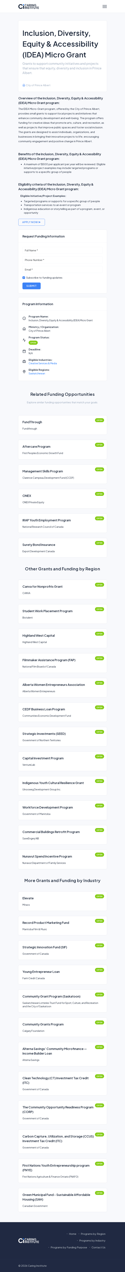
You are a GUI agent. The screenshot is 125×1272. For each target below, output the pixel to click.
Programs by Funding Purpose (67, 1247)
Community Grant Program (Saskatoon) (51, 996)
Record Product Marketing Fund (45, 923)
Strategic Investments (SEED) (44, 734)
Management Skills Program (42, 471)
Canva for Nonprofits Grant (42, 586)
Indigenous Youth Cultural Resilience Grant (53, 783)
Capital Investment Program (43, 758)
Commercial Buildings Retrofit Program (51, 832)
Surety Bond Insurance (38, 545)
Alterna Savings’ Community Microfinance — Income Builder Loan (54, 1051)
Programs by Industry (90, 1240)
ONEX (26, 496)
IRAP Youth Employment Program (46, 520)
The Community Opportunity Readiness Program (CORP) (57, 1109)
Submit (31, 285)
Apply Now (31, 222)
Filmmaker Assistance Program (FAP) (48, 660)
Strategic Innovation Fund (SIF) (44, 947)
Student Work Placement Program (47, 611)
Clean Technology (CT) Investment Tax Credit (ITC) (55, 1080)
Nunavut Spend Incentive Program (47, 856)
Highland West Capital (38, 635)
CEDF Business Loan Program (43, 709)
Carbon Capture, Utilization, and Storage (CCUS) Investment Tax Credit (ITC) (58, 1138)
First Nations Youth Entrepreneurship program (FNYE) (56, 1167)
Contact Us (96, 1247)
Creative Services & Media (43, 363)
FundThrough (32, 422)
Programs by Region (91, 1233)
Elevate (28, 898)
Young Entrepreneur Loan (41, 972)
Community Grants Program (43, 1024)
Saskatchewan (37, 373)
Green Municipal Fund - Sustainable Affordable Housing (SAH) (56, 1197)
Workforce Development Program (47, 807)
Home (71, 1233)
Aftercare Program (36, 446)
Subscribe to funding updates (44, 277)
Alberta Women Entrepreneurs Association (53, 685)
